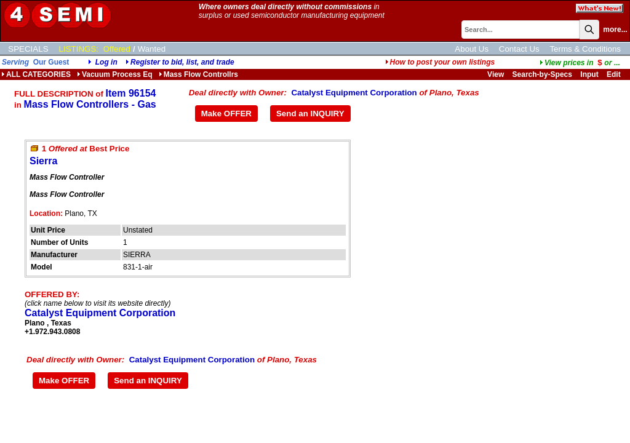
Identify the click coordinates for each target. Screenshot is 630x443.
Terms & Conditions (585, 49)
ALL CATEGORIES (36, 74)
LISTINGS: (78, 49)
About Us (471, 49)
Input (589, 74)
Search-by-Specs (542, 74)
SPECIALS (28, 49)
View (495, 74)
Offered (116, 49)
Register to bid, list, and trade (182, 62)
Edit (615, 74)
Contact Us (519, 49)
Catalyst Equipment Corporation (354, 92)
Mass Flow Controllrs (198, 74)
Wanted (151, 49)
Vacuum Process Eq (115, 74)
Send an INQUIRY (310, 113)
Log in (106, 62)
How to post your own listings (440, 62)
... (580, 62)
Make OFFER (226, 113)
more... (615, 29)
